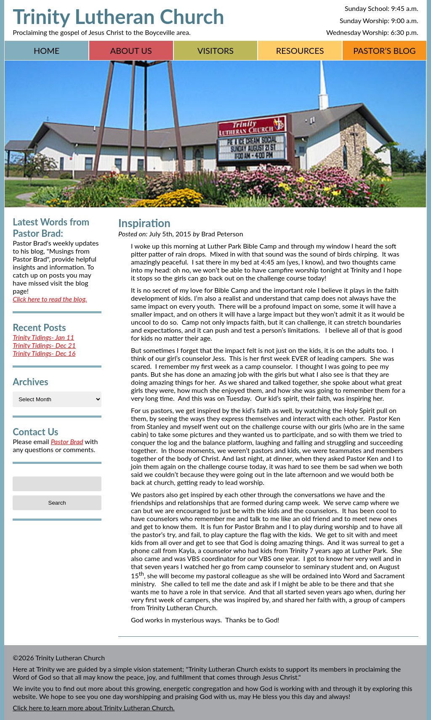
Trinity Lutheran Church (118, 16)
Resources (300, 50)
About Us (131, 50)
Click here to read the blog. (50, 299)
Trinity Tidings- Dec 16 (44, 353)
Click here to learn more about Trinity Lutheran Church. (94, 708)
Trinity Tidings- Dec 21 (44, 345)
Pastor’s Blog (384, 50)
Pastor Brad (67, 441)
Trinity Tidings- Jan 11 (43, 337)
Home (46, 50)
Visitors (215, 50)
